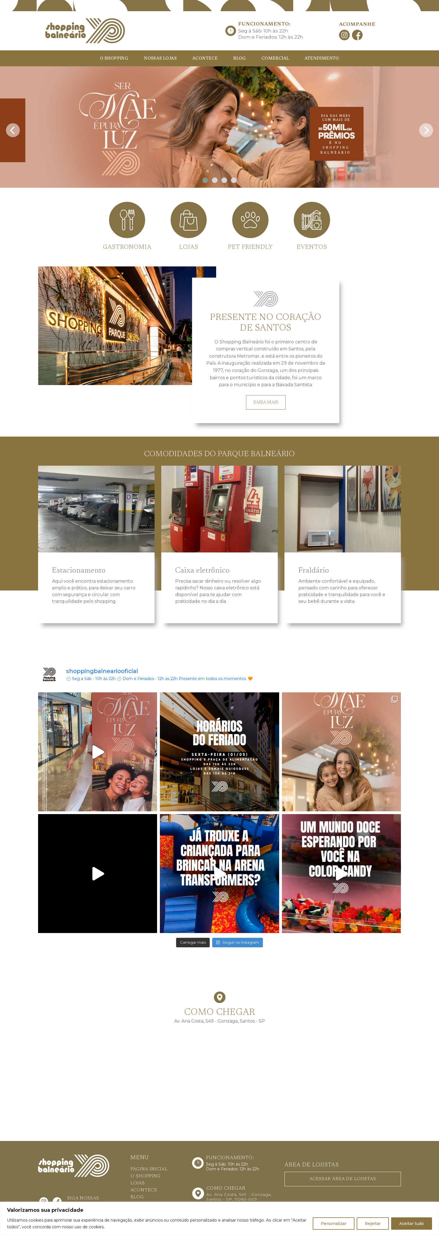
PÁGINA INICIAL (149, 1169)
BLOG (239, 59)
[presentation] (13, 128)
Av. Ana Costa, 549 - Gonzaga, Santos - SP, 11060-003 (239, 1197)
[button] (205, 180)
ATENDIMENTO (322, 59)
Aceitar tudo (411, 1223)
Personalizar (333, 1223)
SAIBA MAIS (265, 402)
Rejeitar (373, 1223)
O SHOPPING (114, 59)
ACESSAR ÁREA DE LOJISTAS (342, 1179)
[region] (219, 1218)
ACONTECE (205, 59)
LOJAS (137, 1183)
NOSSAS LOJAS (160, 59)
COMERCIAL (275, 59)
